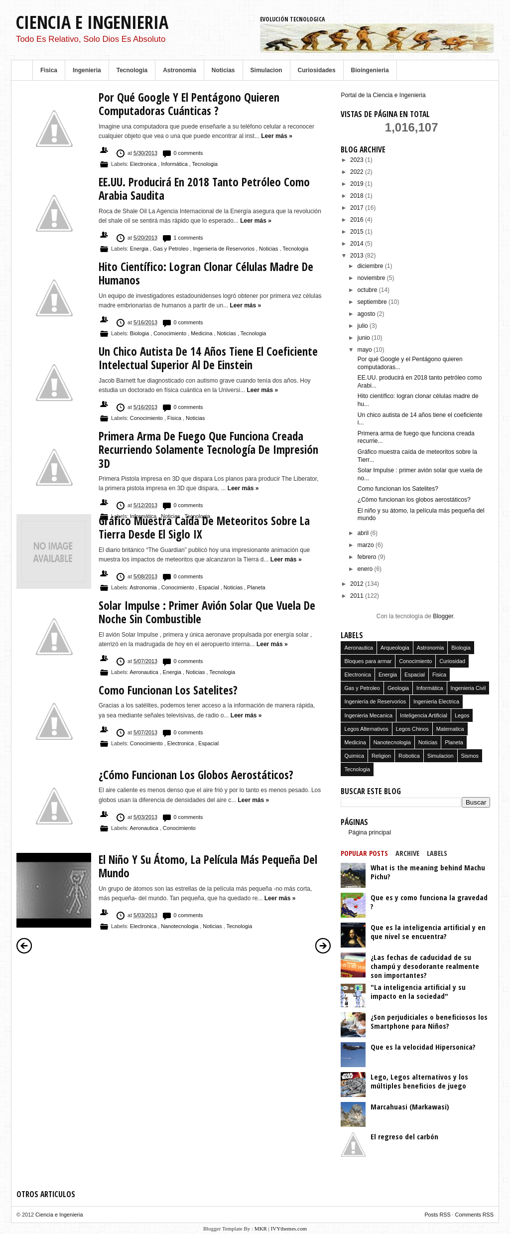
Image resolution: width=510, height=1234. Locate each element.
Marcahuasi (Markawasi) (410, 1106)
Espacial (210, 587)
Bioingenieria (370, 70)
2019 (357, 183)
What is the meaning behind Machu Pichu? (428, 871)
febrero (367, 556)
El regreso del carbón (404, 1136)
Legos (462, 715)
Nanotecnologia (180, 926)
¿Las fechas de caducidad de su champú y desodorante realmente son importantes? (425, 966)
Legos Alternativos (366, 729)
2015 (357, 231)
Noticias (223, 70)
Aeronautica (144, 672)
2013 (357, 255)
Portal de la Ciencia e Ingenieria (383, 95)
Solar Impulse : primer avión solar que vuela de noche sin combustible (207, 612)
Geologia (398, 688)
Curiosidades (317, 70)
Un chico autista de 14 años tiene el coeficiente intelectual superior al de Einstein (208, 358)
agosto (367, 313)
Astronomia (179, 70)
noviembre (371, 277)
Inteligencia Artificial (423, 715)
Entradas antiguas (323, 946)
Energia (140, 249)
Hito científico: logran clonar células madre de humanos (206, 273)
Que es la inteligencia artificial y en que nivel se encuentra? (428, 931)
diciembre (370, 266)
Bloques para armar (367, 661)
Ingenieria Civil (468, 688)
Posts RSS (438, 1215)
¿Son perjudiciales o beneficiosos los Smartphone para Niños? (429, 1021)
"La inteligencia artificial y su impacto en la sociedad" (418, 991)
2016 (357, 219)
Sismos (470, 756)
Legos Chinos (412, 729)
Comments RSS (474, 1215)
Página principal (369, 832)
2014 (357, 243)
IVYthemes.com (289, 1229)
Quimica (354, 756)
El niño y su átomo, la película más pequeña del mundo (208, 866)
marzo (366, 545)
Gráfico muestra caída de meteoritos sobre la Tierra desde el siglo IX (204, 528)
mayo (365, 349)
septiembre (372, 301)
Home (21, 70)
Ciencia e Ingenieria (92, 22)
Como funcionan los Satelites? (168, 690)
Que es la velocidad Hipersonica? (423, 1047)
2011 (357, 595)
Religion (381, 756)
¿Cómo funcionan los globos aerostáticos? (196, 775)
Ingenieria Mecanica (368, 715)
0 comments (188, 153)
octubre (368, 289)
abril (363, 533)
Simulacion (266, 70)
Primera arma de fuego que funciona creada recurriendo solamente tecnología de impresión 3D (208, 449)
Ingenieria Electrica (436, 701)
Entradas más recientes (24, 946)
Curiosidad (452, 661)
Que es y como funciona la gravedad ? (429, 901)
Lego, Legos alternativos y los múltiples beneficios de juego (419, 1081)
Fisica (48, 70)
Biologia (140, 333)
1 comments (188, 238)
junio (364, 337)
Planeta (256, 587)
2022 (357, 171)
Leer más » (276, 136)
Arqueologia (395, 648)
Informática (175, 164)
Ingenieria (87, 70)
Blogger (443, 616)
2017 (357, 207)
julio (363, 325)
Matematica (450, 729)
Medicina (202, 333)
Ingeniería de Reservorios (224, 249)
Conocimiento (170, 333)
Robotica (409, 756)
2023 (357, 159)
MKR (261, 1229)
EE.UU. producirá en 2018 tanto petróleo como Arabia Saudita (204, 189)
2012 (357, 583)
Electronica (144, 164)
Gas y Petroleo (171, 249)
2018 (357, 195)
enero (365, 568)
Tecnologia (132, 70)
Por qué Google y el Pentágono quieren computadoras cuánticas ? (189, 104)
